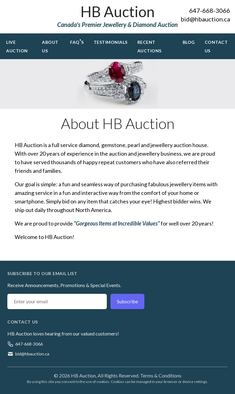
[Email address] (57, 301)
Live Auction (17, 46)
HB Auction (117, 11)
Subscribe (127, 301)
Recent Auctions (149, 46)
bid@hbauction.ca (205, 19)
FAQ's (77, 41)
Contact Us (216, 46)
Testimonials (111, 41)
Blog (189, 41)
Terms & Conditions (160, 375)
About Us (50, 46)
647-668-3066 (209, 10)
